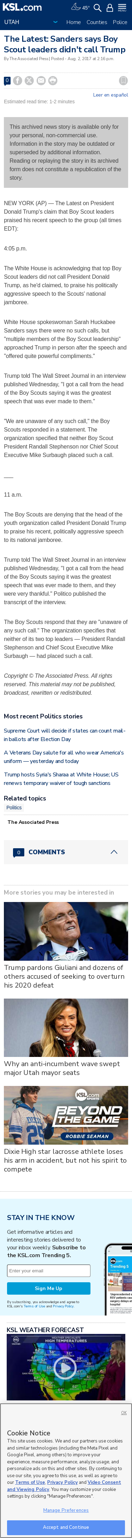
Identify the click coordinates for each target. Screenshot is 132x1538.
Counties (97, 22)
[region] (66, 1470)
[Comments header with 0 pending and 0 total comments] (66, 852)
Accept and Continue (66, 1527)
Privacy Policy (63, 1306)
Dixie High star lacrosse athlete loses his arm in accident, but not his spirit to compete (65, 1160)
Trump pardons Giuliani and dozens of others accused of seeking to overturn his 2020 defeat (64, 976)
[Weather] (80, 7)
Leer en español (110, 95)
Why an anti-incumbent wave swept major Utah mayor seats (62, 1068)
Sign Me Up (48, 1288)
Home (74, 22)
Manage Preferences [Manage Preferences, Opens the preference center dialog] (66, 1510)
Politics (13, 807)
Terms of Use (34, 1306)
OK (124, 1413)
